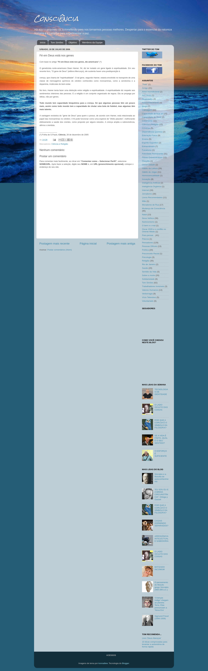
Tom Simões (57, 42)
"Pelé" (145, 84)
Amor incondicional (150, 92)
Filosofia (146, 161)
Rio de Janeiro (148, 264)
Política (145, 250)
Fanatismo (147, 150)
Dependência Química (152, 132)
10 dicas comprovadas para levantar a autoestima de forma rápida (154, 644)
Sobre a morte (148, 275)
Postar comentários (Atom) (59, 250)
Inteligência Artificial (151, 183)
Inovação (146, 179)
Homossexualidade (150, 175)
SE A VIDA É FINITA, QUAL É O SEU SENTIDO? (161, 439)
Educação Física (149, 135)
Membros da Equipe (92, 42)
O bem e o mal (149, 225)
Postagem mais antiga (121, 243)
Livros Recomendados (152, 197)
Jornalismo (147, 194)
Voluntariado (147, 301)
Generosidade (148, 165)
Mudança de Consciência (153, 208)
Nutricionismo (148, 222)
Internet (145, 190)
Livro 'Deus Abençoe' (151, 638)
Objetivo (73, 42)
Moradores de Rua (150, 205)
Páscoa (145, 239)
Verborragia (147, 294)
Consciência (56, 18)
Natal (144, 214)
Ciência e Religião (60, 144)
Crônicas (146, 128)
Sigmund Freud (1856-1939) (161, 617)
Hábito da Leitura (150, 168)
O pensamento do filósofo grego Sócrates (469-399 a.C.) (161, 586)
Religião (145, 261)
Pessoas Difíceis (149, 246)
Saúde (145, 268)
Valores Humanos (150, 290)
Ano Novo (146, 95)
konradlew (103, 663)
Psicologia (146, 257)
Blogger (125, 663)
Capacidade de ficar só (152, 113)
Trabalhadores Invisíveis (153, 286)
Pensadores (147, 242)
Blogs (144, 106)
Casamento (147, 121)
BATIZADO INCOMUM (159, 568)
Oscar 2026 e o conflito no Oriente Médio (154, 230)
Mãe (144, 201)
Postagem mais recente (54, 243)
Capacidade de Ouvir (151, 117)
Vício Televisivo (149, 297)
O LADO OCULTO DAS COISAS (161, 407)
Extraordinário (148, 146)
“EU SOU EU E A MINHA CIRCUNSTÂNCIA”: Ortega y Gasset (161, 494)
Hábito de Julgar (149, 172)
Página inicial (88, 243)
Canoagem (147, 110)
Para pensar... (148, 235)
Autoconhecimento (150, 103)
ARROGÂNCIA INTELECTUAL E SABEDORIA (161, 538)
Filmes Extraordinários (152, 157)
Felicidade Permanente (152, 154)
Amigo (145, 88)
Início (42, 42)
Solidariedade (148, 279)
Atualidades (147, 99)
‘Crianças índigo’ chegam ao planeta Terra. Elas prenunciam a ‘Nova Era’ (161, 604)
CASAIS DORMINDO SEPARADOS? (161, 523)
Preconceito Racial (150, 253)
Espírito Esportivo (150, 143)
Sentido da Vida (149, 272)
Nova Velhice (148, 218)
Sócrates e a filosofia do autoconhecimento (161, 478)
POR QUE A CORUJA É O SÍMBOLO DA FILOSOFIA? (160, 424)
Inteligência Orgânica (151, 186)
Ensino (145, 139)
